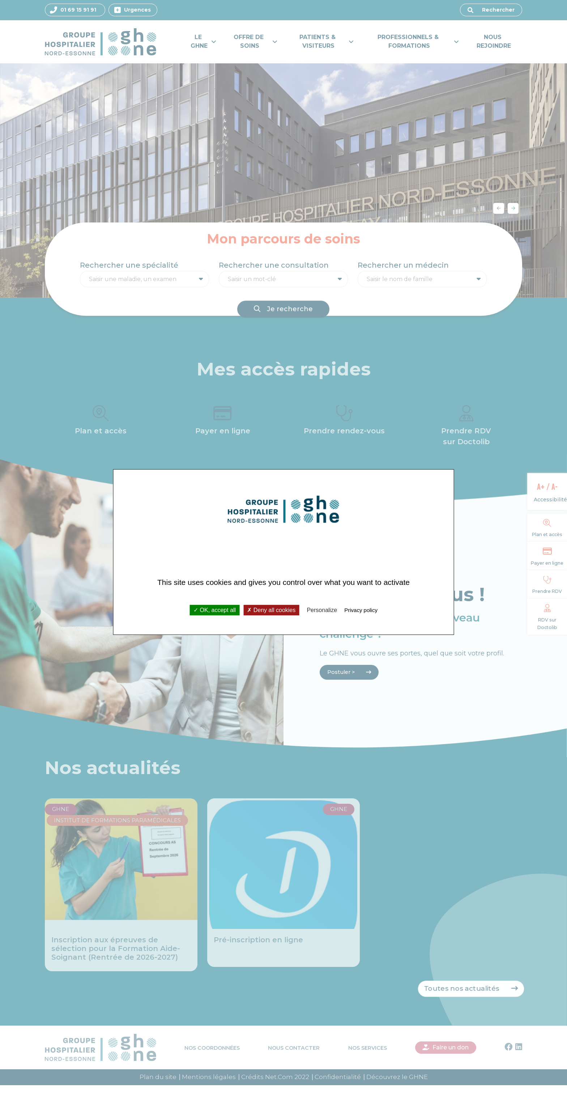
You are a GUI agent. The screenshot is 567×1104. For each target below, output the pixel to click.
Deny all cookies (271, 610)
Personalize (322, 610)
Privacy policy (361, 610)
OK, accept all (214, 610)
